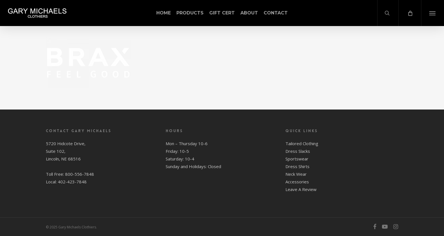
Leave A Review (301, 189)
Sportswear (296, 159)
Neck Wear (296, 174)
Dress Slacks (297, 151)
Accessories (297, 181)
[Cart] (409, 13)
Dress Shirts (297, 166)
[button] (432, 13)
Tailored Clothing (301, 143)
